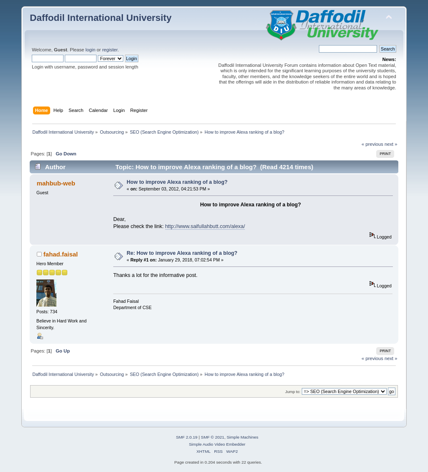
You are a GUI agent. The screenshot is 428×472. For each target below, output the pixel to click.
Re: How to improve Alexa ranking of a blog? (182, 253)
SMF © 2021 (212, 437)
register (109, 49)
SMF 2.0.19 (187, 437)
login (90, 49)
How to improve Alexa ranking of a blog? (177, 182)
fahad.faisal (60, 254)
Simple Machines (242, 437)
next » (391, 144)
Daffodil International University (100, 18)
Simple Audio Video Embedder (217, 444)
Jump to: (293, 391)
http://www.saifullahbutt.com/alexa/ (205, 226)
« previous (372, 144)
